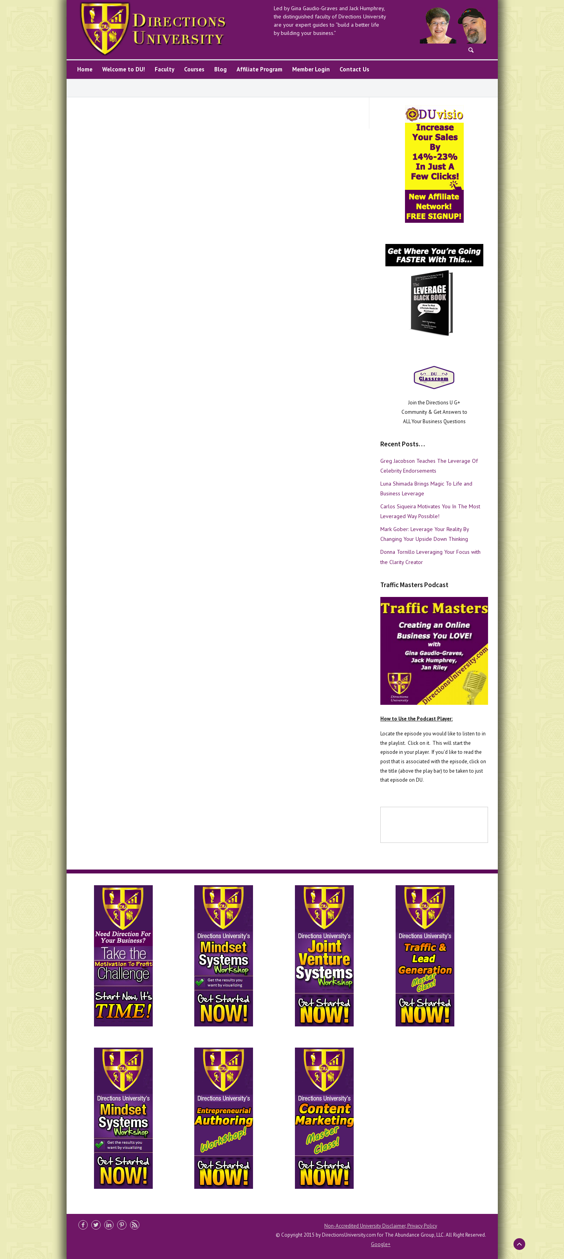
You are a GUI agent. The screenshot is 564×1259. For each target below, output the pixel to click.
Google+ (380, 1244)
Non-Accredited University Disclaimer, (365, 1226)
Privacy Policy (422, 1226)
